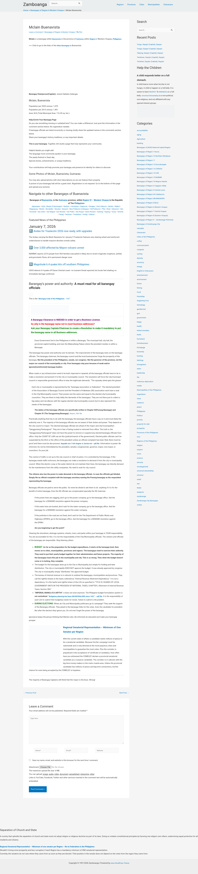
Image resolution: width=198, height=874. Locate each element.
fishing (140, 291)
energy (140, 270)
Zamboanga (35, 4)
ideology (140, 363)
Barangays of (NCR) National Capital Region (155, 147)
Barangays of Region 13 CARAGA (151, 169)
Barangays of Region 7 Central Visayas (153, 211)
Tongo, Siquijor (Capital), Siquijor (150, 44)
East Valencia (101, 210)
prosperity (141, 431)
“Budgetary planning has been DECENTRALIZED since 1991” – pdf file (77, 600)
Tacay (114, 215)
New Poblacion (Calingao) (79, 212)
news (139, 401)
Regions (120, 4)
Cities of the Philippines (147, 240)
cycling (140, 257)
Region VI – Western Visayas (96, 203)
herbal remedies (143, 333)
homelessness (143, 346)
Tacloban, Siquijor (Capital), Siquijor (152, 62)
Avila (43, 210)
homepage (141, 350)
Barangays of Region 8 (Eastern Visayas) (154, 216)
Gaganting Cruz (143, 304)
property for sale (144, 427)
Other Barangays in (65, 49)
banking (140, 143)
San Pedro (70, 215)
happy (139, 325)
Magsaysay (33, 212)
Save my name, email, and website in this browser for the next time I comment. (65, 767)
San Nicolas (60, 215)
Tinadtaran (77, 218)
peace (139, 410)
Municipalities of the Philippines (150, 393)
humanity (141, 355)
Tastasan (68, 218)
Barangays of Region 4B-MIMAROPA (152, 199)
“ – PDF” (55, 302)
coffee (139, 244)
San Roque (80, 215)
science (140, 461)
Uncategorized (143, 469)
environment (142, 282)
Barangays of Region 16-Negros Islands (153, 182)
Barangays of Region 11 (147, 160)
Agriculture (141, 139)
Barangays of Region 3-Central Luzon (152, 190)
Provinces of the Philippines (148, 435)
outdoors (140, 406)
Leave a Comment (36, 32)
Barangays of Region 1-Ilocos (149, 152)
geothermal (141, 312)
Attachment (34, 774)
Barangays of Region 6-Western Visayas (62, 32)
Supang (107, 215)
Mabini (117, 210)
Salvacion (115, 212)
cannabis (141, 231)
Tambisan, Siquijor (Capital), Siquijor (152, 57)
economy (141, 265)
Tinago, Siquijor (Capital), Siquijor (151, 49)
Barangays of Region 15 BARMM (150, 177)
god (138, 316)
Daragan (92, 210)
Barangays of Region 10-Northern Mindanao (155, 156)
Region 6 (95, 39)
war (138, 486)
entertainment (143, 278)
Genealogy (141, 308)
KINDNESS (163, 92)
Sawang (100, 215)
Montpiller (49, 212)
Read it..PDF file (76, 417)
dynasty (140, 261)
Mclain (41, 212)
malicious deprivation (146, 384)
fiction (139, 287)
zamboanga (142, 499)
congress (141, 252)
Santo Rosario (90, 215)
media (139, 389)
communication (143, 248)
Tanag (61, 218)
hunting (140, 359)
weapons (140, 495)
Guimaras (81, 39)
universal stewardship (146, 474)
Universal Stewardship (154, 96)
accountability (143, 130)
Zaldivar (92, 218)
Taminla (120, 215)
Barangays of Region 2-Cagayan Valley (153, 186)
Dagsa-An (83, 210)
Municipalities (154, 4)
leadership (141, 376)
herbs (139, 338)
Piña (103, 212)
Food (139, 295)
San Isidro (41, 215)
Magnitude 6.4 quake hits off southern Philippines (68, 268)
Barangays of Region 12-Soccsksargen (153, 165)
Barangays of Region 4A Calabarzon (152, 194)
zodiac (139, 508)
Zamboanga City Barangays (148, 503)
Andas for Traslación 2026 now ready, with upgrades (70, 234)
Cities (141, 4)
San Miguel (51, 215)
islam (139, 372)
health (139, 329)
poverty (140, 423)
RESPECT (153, 92)
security (140, 465)
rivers (139, 457)
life (138, 380)
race (139, 440)
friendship (141, 299)
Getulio (110, 210)
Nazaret (65, 212)
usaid (139, 482)
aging (139, 135)
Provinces (131, 4)
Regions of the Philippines (148, 444)
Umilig (85, 218)
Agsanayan (36, 210)
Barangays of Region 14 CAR (149, 173)
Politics (140, 418)
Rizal (108, 212)
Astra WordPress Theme (120, 863)
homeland (141, 342)
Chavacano (168, 4)
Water (139, 491)
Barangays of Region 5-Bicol (148, 203)
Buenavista (57, 39)
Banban (66, 210)
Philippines (33, 42)
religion (140, 448)
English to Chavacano (146, 274)
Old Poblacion (95, 212)
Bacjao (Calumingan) (54, 210)
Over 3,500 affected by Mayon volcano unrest (65, 251)
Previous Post (30, 696)
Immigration (142, 367)
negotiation (141, 397)
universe (140, 478)
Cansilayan (75, 210)
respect (140, 452)
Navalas (58, 212)
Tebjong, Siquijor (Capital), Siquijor (151, 53)
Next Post (123, 696)
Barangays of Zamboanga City (149, 227)
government (142, 321)
